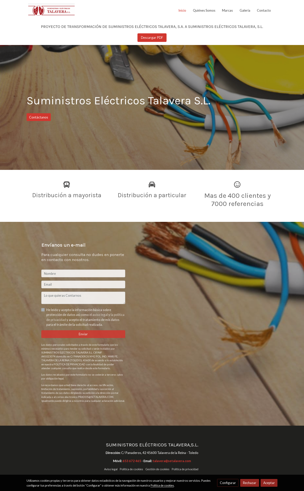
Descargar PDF (152, 37)
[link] (51, 10)
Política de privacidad (185, 469)
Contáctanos (38, 117)
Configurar (228, 483)
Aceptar (269, 483)
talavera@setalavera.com (172, 461)
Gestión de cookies (157, 469)
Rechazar (249, 483)
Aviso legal (110, 469)
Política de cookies (131, 469)
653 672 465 (132, 461)
